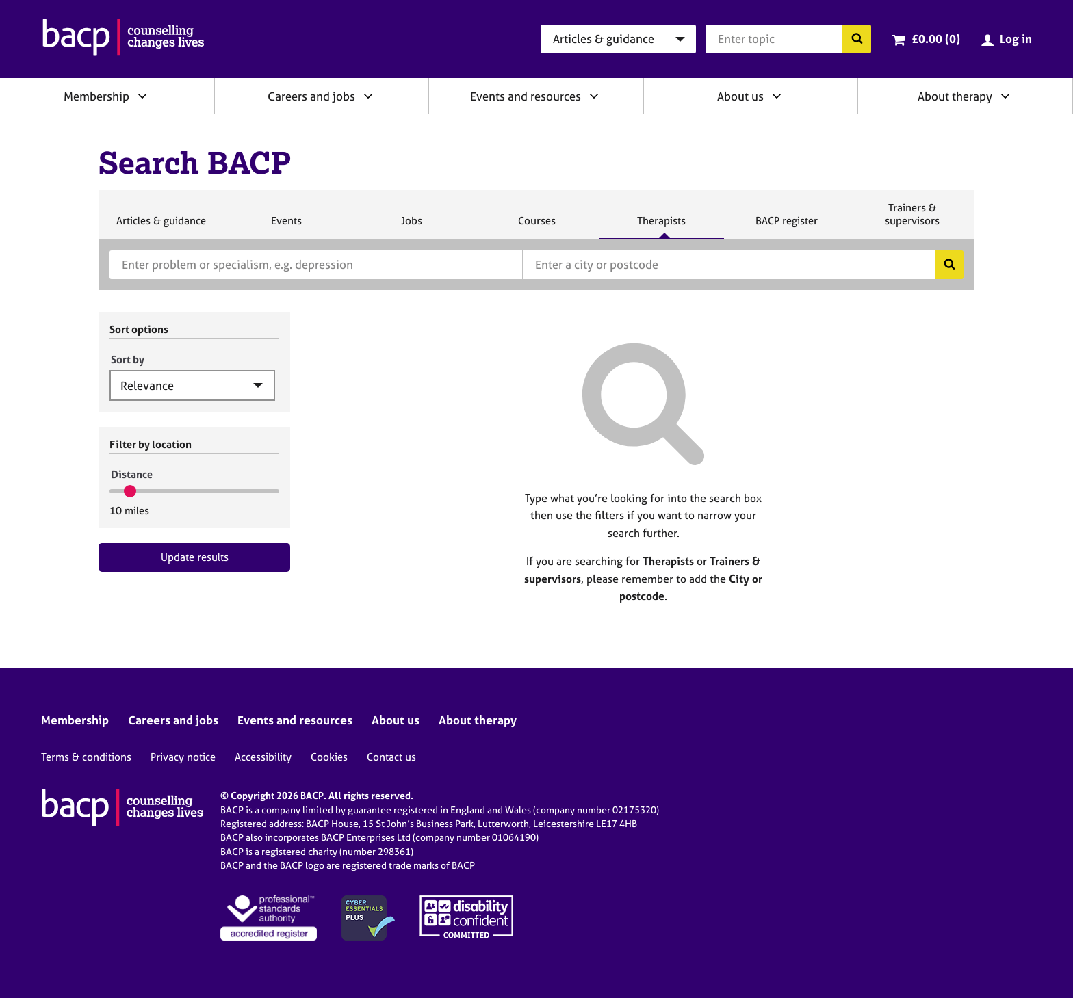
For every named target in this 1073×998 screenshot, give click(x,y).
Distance (132, 474)
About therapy (955, 96)
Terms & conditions (86, 756)
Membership (96, 96)
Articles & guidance (161, 226)
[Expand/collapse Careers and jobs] (368, 95)
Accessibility (263, 756)
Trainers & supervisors (912, 219)
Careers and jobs (311, 96)
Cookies (329, 756)
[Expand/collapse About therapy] (1005, 95)
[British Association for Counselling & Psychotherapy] (123, 39)
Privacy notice (183, 756)
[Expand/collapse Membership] (142, 95)
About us (740, 96)
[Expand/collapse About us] (776, 95)
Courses (536, 226)
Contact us (391, 756)
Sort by (127, 359)
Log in (1016, 38)
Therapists (661, 226)
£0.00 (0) (936, 38)
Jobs (411, 226)
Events (286, 226)
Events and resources (525, 96)
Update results (195, 557)
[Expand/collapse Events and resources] (594, 95)
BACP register (786, 226)
